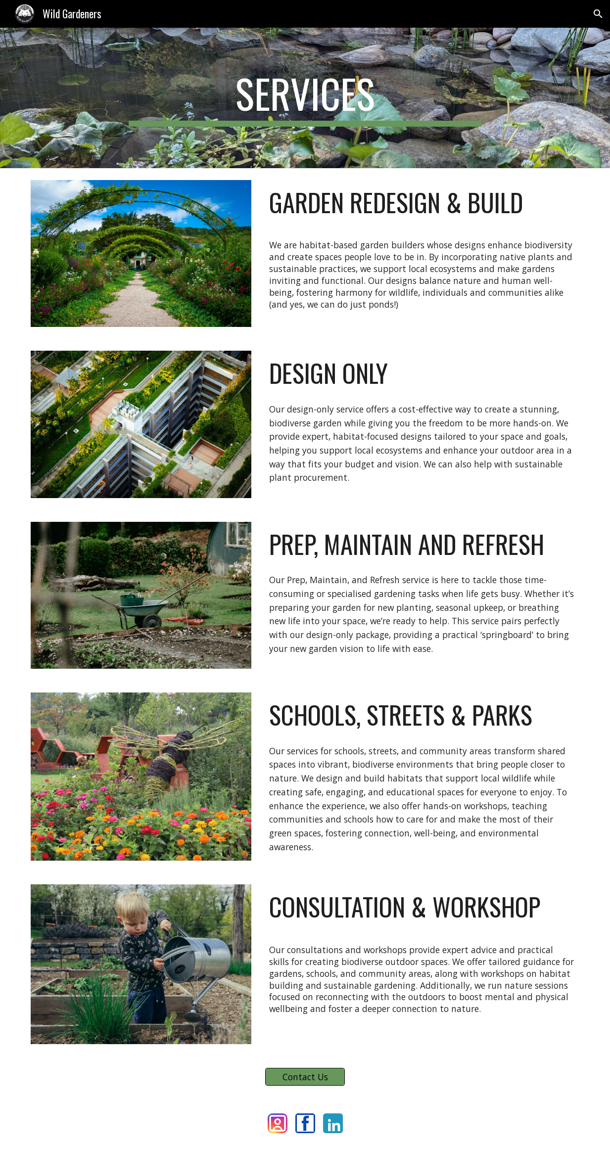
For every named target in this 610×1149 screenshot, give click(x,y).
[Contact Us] (305, 1077)
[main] (305, 98)
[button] (598, 14)
